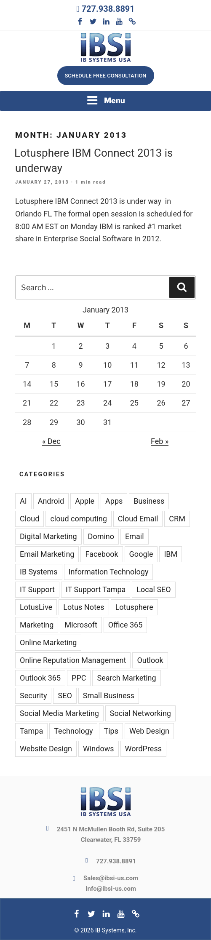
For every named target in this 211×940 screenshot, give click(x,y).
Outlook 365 (40, 677)
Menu (105, 100)
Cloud (29, 518)
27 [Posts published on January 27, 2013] (186, 402)
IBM (170, 554)
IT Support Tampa (96, 589)
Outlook (150, 660)
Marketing (36, 624)
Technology (73, 730)
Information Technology (109, 571)
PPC (79, 677)
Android (51, 501)
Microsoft (80, 624)
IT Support (37, 589)
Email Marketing (47, 554)
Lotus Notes (83, 607)
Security (33, 695)
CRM (177, 518)
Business (149, 501)
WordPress (143, 748)
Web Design (149, 730)
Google (141, 554)
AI (23, 501)
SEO (65, 695)
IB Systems (39, 571)
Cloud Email (138, 518)
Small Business (108, 695)
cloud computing (78, 518)
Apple (84, 501)
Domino (101, 536)
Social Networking (140, 713)
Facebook (101, 554)
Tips (111, 730)
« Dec (51, 441)
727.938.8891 (107, 9)
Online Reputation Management (73, 660)
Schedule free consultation (105, 75)
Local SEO (153, 589)
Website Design (46, 748)
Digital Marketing (48, 536)
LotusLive (36, 607)
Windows (98, 748)
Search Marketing (126, 677)
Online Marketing (48, 642)
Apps (114, 501)
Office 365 (125, 624)
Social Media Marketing (59, 713)
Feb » (159, 441)
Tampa (31, 730)
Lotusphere (134, 607)
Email (134, 536)
